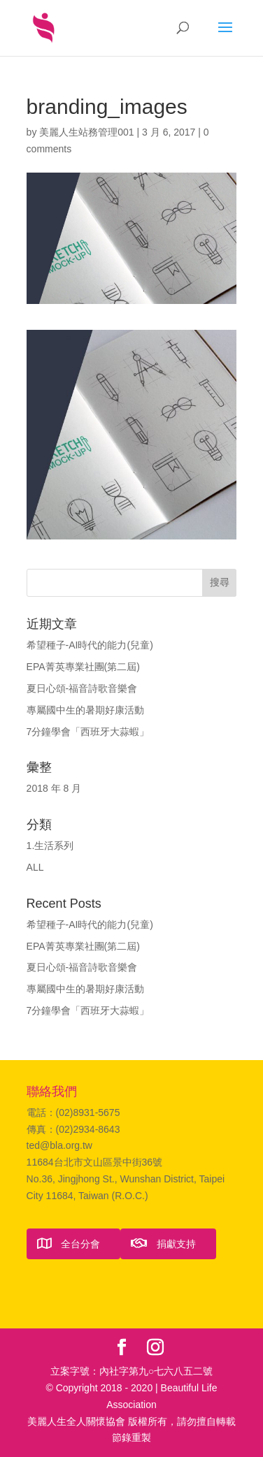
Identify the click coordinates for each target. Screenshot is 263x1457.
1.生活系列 (50, 845)
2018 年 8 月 (54, 788)
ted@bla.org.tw (59, 1145)
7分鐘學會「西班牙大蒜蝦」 (88, 731)
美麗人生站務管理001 (86, 132)
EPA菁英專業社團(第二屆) (83, 666)
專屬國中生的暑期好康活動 (85, 710)
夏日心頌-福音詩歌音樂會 (82, 688)
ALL (35, 867)
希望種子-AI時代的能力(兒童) (90, 645)
